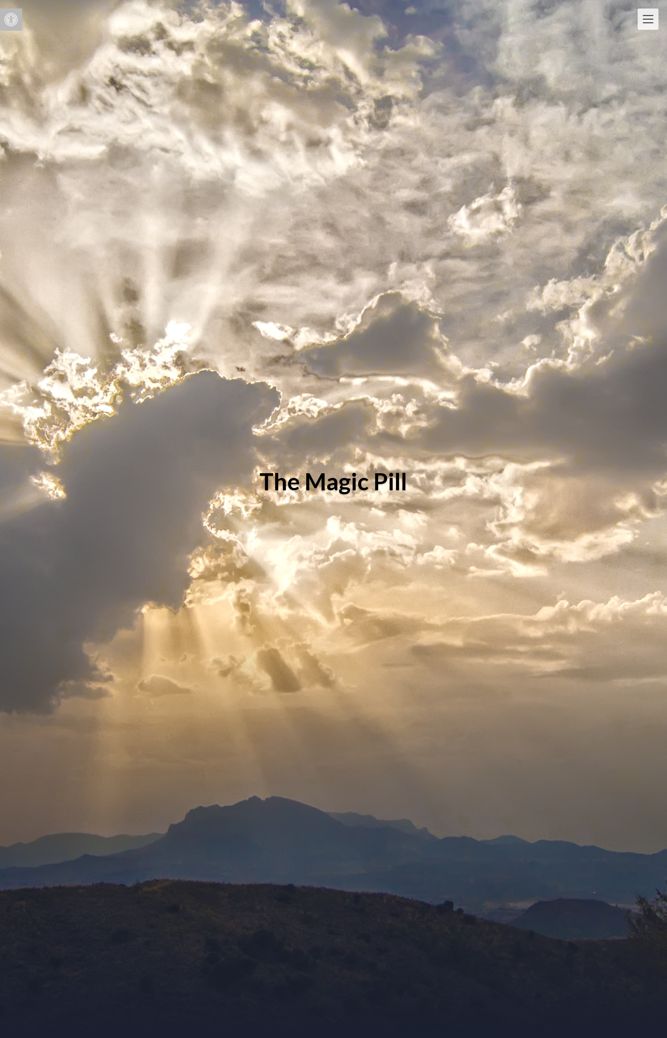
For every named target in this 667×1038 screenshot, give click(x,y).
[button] (11, 20)
